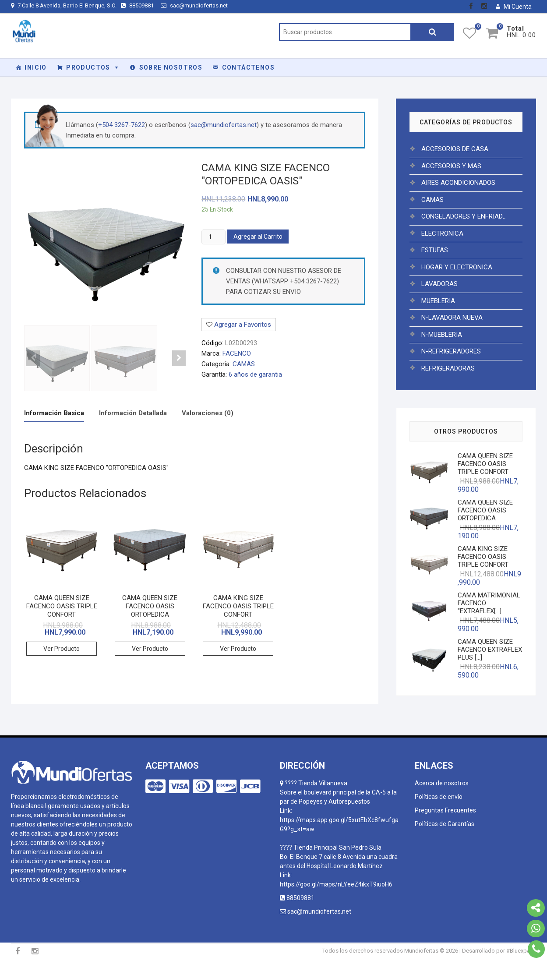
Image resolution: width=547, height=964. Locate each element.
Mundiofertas (421, 950)
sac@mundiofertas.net (194, 5)
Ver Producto (61, 648)
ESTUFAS (434, 250)
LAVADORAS (439, 284)
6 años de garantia (255, 374)
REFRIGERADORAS (448, 368)
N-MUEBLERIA (441, 335)
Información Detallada (133, 413)
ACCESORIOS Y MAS (451, 166)
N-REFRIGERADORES (451, 351)
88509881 (138, 5)
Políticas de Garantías (444, 823)
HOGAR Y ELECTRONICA (456, 267)
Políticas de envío (438, 796)
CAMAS (244, 364)
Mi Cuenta (518, 6)
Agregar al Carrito (257, 236)
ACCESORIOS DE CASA (454, 149)
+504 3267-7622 (121, 125)
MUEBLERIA (438, 301)
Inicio (35, 67)
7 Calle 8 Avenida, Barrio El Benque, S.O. (63, 5)
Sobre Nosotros (171, 67)
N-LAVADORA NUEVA (452, 317)
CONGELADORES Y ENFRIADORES (465, 216)
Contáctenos (248, 67)
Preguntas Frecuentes (445, 810)
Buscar (432, 32)
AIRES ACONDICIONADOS (458, 183)
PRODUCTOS (88, 67)
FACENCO (236, 353)
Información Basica (54, 413)
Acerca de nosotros (442, 783)
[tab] (54, 413)
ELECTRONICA (442, 233)
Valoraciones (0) (207, 413)
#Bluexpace (521, 950)
